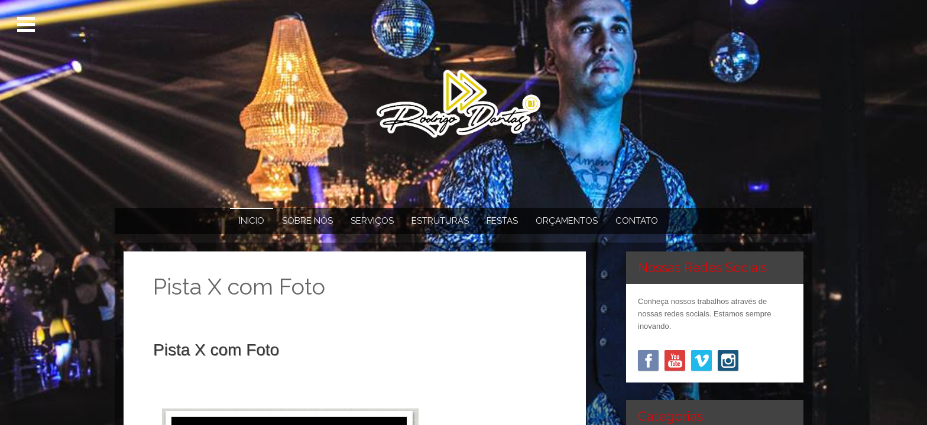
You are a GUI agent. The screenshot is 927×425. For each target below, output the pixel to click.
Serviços (372, 220)
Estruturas (440, 220)
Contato (636, 220)
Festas (502, 220)
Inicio (251, 220)
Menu (29, 25)
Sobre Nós (307, 220)
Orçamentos (567, 220)
